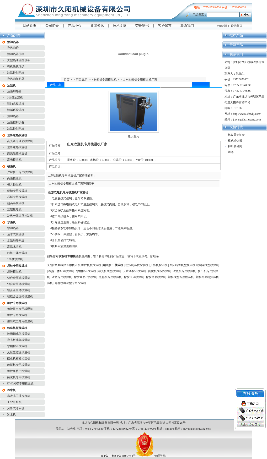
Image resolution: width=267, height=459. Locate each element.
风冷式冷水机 (15, 408)
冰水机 (11, 414)
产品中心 (74, 25)
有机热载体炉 (15, 66)
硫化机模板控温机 (18, 358)
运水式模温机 (15, 234)
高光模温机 (14, 159)
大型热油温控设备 (18, 60)
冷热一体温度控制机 (20, 215)
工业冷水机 (14, 402)
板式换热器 (235, 140)
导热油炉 (13, 47)
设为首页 (236, 25)
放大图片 (133, 136)
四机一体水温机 (17, 253)
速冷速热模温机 (17, 147)
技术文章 (119, 25)
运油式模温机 (15, 103)
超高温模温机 (15, 203)
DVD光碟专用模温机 (20, 383)
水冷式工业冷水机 (18, 396)
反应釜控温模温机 (18, 352)
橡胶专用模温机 (17, 315)
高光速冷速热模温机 (20, 141)
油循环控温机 (15, 110)
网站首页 (29, 25)
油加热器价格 (15, 54)
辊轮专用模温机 (17, 190)
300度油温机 (15, 97)
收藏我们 (223, 25)
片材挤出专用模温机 (20, 172)
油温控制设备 (15, 122)
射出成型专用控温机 (20, 321)
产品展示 (81, 79)
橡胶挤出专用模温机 (20, 309)
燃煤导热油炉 (236, 135)
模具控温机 (14, 184)
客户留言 (164, 25)
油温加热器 (14, 91)
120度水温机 (15, 259)
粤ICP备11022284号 (123, 456)
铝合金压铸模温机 (18, 277)
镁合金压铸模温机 (18, 290)
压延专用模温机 (17, 197)
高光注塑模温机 (17, 153)
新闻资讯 (97, 25)
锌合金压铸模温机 (18, 284)
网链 (231, 152)
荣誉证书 (142, 25)
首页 (67, 79)
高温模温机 (14, 178)
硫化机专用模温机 (18, 377)
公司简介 (52, 25)
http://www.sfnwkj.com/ (247, 113)
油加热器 (13, 116)
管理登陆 (160, 456)
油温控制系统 (15, 72)
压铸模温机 (14, 271)
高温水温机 (14, 246)
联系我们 (187, 25)
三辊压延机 (14, 209)
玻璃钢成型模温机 (18, 333)
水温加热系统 (15, 240)
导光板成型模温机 (18, 340)
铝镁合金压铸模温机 (20, 296)
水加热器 (13, 228)
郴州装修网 (235, 146)
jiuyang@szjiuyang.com (247, 119)
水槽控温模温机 (17, 346)
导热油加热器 (15, 79)
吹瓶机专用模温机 (18, 364)
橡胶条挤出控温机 (18, 371)
